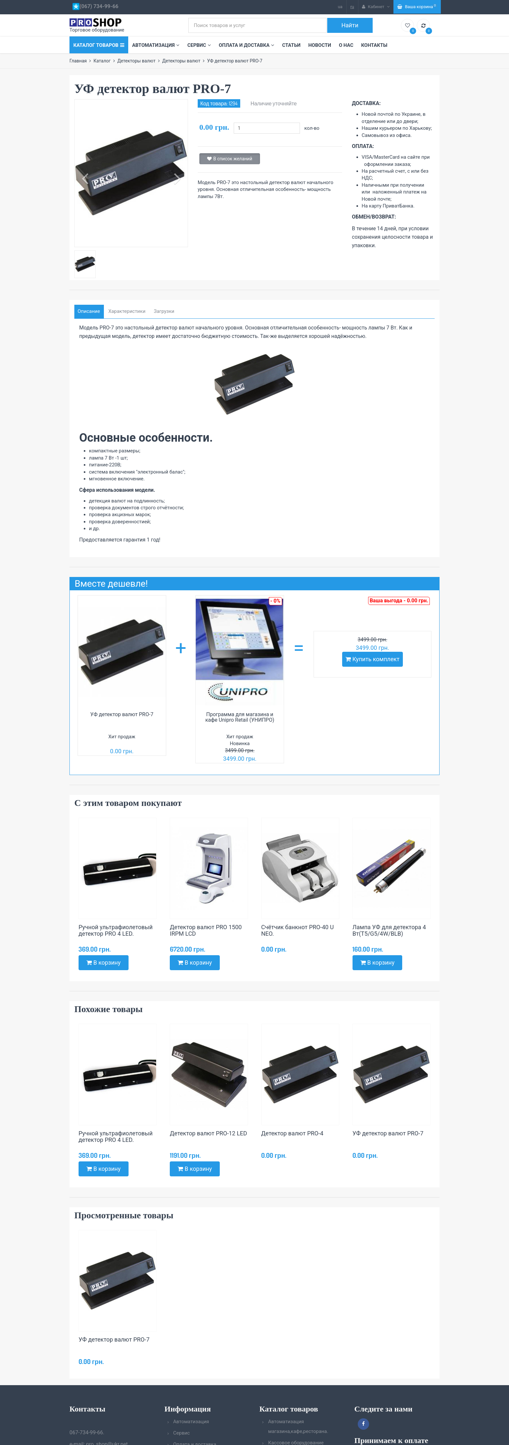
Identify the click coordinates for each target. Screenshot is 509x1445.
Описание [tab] (89, 311)
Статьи (291, 45)
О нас (346, 45)
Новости (319, 45)
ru (352, 6)
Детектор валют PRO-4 (292, 1133)
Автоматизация (156, 45)
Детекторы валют (136, 60)
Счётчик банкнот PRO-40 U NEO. (297, 930)
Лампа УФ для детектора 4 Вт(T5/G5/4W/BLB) (389, 930)
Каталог (102, 60)
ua (340, 6)
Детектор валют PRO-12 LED (208, 1133)
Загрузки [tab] (164, 311)
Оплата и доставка (246, 45)
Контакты (374, 45)
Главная (78, 60)
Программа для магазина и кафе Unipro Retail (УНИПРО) (239, 717)
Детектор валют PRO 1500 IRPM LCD (206, 930)
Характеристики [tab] (126, 311)
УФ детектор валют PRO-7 (121, 714)
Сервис (199, 45)
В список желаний (229, 158)
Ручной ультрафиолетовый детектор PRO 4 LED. (116, 930)
